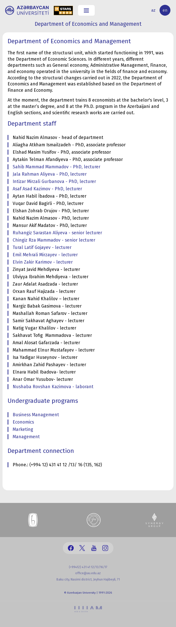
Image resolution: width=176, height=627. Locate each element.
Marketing (23, 429)
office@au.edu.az (88, 573)
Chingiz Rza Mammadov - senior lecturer (54, 240)
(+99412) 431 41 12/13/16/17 (88, 567)
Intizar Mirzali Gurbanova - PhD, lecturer (54, 181)
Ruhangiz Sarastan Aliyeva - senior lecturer (57, 233)
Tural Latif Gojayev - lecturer (42, 247)
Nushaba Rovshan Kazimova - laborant (53, 386)
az (153, 10)
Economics (23, 422)
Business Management (36, 414)
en (165, 10)
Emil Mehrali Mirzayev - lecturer (45, 255)
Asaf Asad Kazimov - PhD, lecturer (47, 189)
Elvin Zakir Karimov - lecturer (43, 262)
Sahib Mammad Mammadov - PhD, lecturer (56, 167)
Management (26, 436)
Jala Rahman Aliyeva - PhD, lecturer (50, 174)
